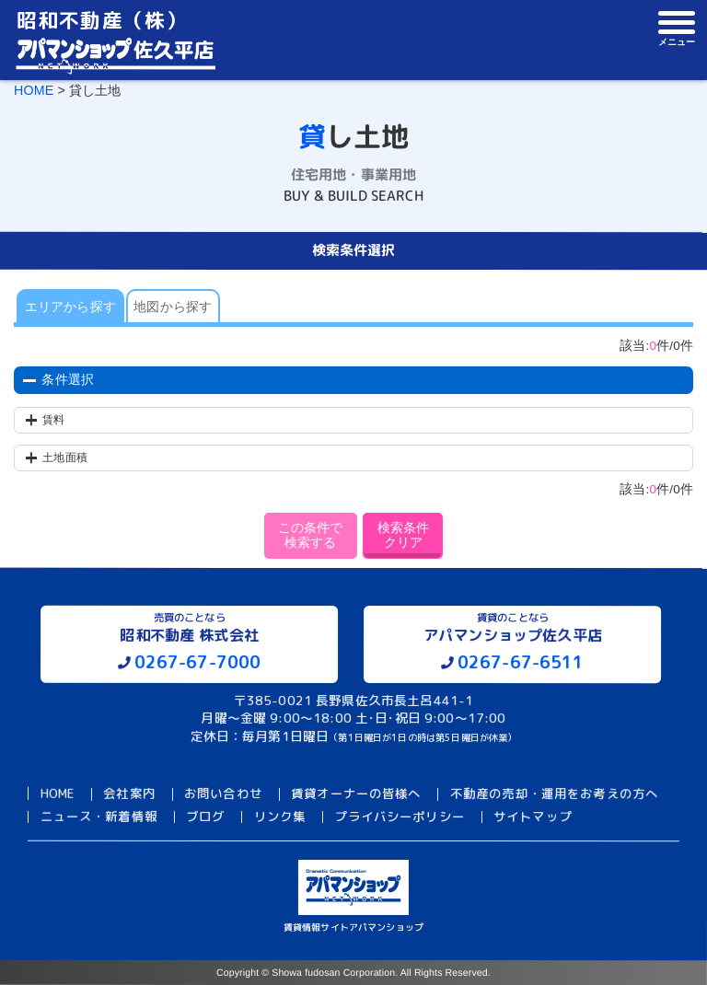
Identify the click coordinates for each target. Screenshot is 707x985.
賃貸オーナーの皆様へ (356, 794)
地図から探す (172, 307)
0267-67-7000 (197, 662)
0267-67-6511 (521, 662)
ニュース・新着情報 (98, 816)
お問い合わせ (223, 794)
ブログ (205, 816)
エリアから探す (70, 307)
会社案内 (129, 794)
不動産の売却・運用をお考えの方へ (554, 794)
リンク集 (280, 816)
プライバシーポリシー (399, 816)
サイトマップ (532, 816)
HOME (33, 90)
